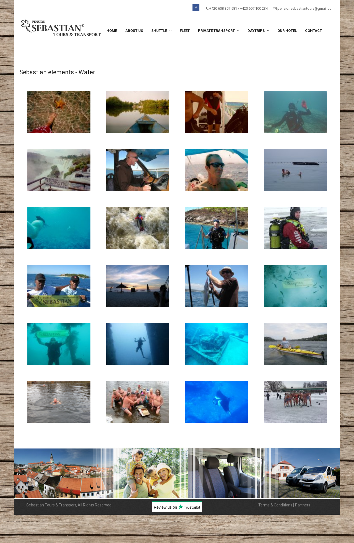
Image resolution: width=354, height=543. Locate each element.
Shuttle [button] (161, 31)
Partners (302, 505)
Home (111, 31)
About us (134, 31)
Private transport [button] (218, 31)
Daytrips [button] (258, 31)
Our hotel (287, 31)
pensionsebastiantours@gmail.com (306, 8)
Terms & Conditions (275, 505)
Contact (313, 31)
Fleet (185, 31)
